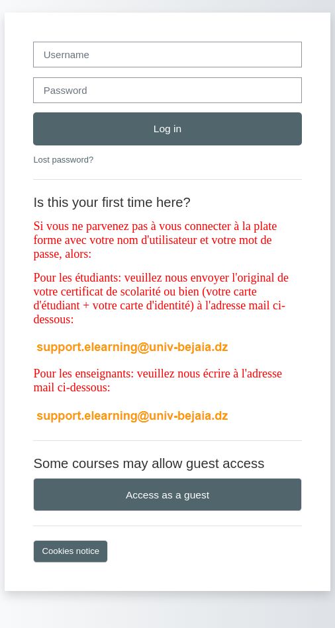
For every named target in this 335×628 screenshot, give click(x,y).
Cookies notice (70, 551)
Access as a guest (167, 494)
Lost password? (63, 160)
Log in (167, 128)
